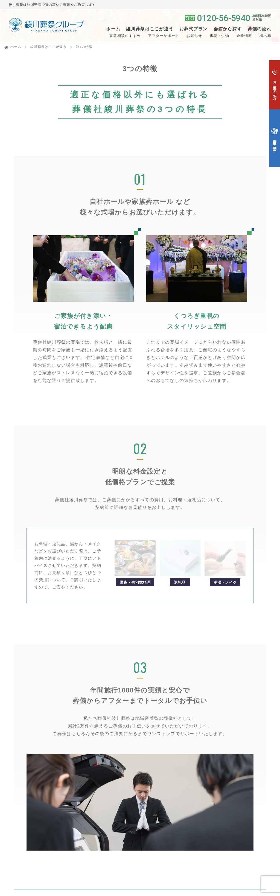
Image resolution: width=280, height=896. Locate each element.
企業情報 (244, 35)
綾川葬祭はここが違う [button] (149, 29)
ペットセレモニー (226, 761)
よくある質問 (162, 784)
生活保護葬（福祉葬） (169, 746)
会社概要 (216, 794)
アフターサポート (163, 35)
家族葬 (156, 740)
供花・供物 (219, 35)
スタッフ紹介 (220, 800)
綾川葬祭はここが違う (48, 47)
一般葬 (156, 734)
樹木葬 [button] (265, 35)
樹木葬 (97, 737)
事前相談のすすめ (125, 35)
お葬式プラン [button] (193, 29)
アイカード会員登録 (228, 773)
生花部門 (216, 749)
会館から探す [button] (228, 29)
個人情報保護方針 (226, 814)
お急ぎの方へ (162, 760)
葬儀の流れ (259, 29)
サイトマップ (221, 826)
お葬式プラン (162, 725)
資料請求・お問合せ (169, 772)
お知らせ (194, 35)
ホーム (113, 29)
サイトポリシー (223, 838)
